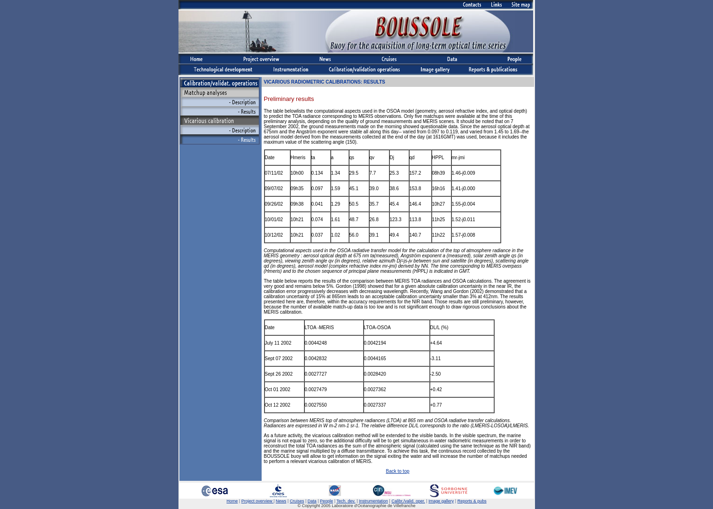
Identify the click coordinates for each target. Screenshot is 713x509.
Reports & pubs (472, 501)
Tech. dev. (345, 501)
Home (232, 501)
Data (312, 501)
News (281, 501)
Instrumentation (373, 501)
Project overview (257, 501)
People (326, 501)
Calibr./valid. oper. (408, 501)
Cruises (297, 501)
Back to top (397, 471)
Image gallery (441, 501)
